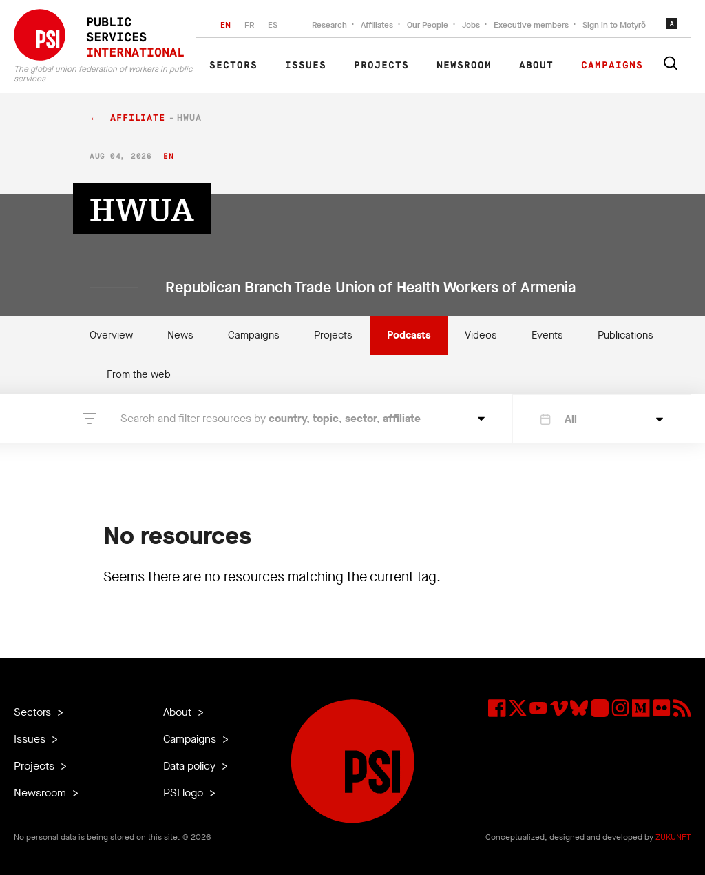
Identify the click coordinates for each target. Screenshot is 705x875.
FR (249, 24)
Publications (625, 335)
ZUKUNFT (673, 837)
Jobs (471, 24)
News (180, 335)
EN (225, 24)
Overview (111, 335)
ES (272, 24)
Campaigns (612, 65)
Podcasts (408, 335)
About (536, 65)
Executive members (531, 24)
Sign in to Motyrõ (614, 24)
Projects (381, 65)
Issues (305, 65)
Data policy (190, 765)
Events (547, 335)
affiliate (137, 118)
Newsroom (464, 65)
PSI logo (184, 792)
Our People (427, 24)
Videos (481, 335)
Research (329, 24)
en (168, 156)
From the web (139, 374)
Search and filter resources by (270, 418)
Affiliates (377, 24)
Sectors (233, 65)
